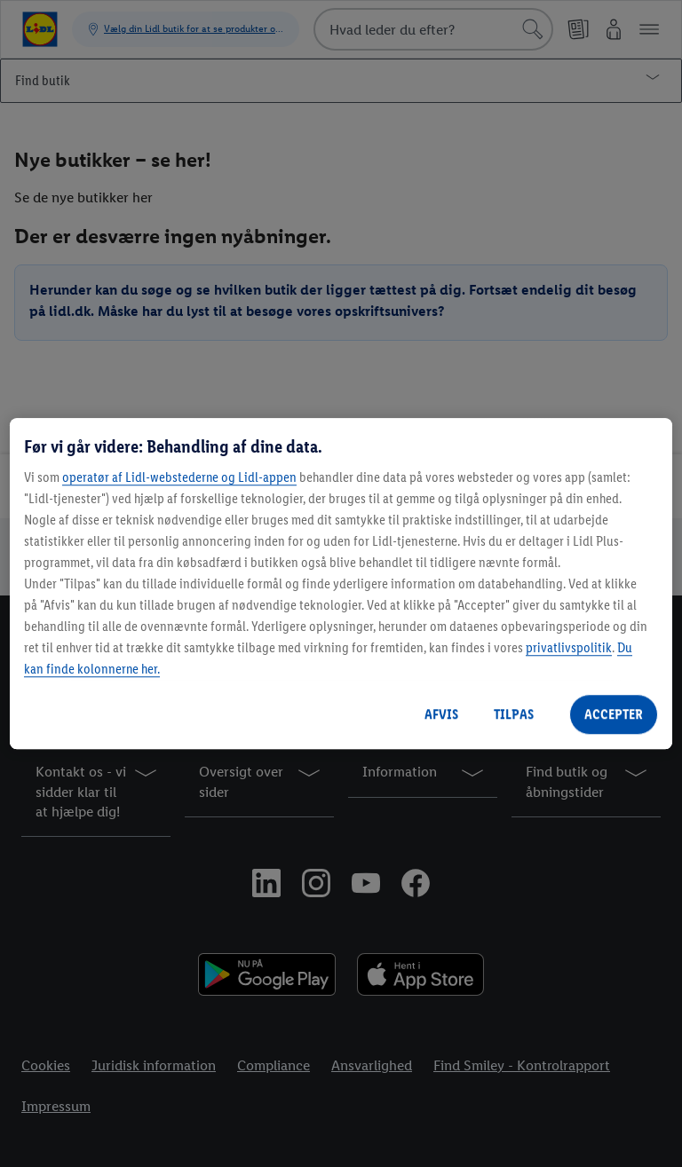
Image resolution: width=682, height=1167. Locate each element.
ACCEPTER (613, 714)
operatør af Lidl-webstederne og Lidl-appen (179, 477)
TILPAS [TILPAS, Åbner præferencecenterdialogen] (514, 714)
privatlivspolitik (569, 647)
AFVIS (441, 714)
